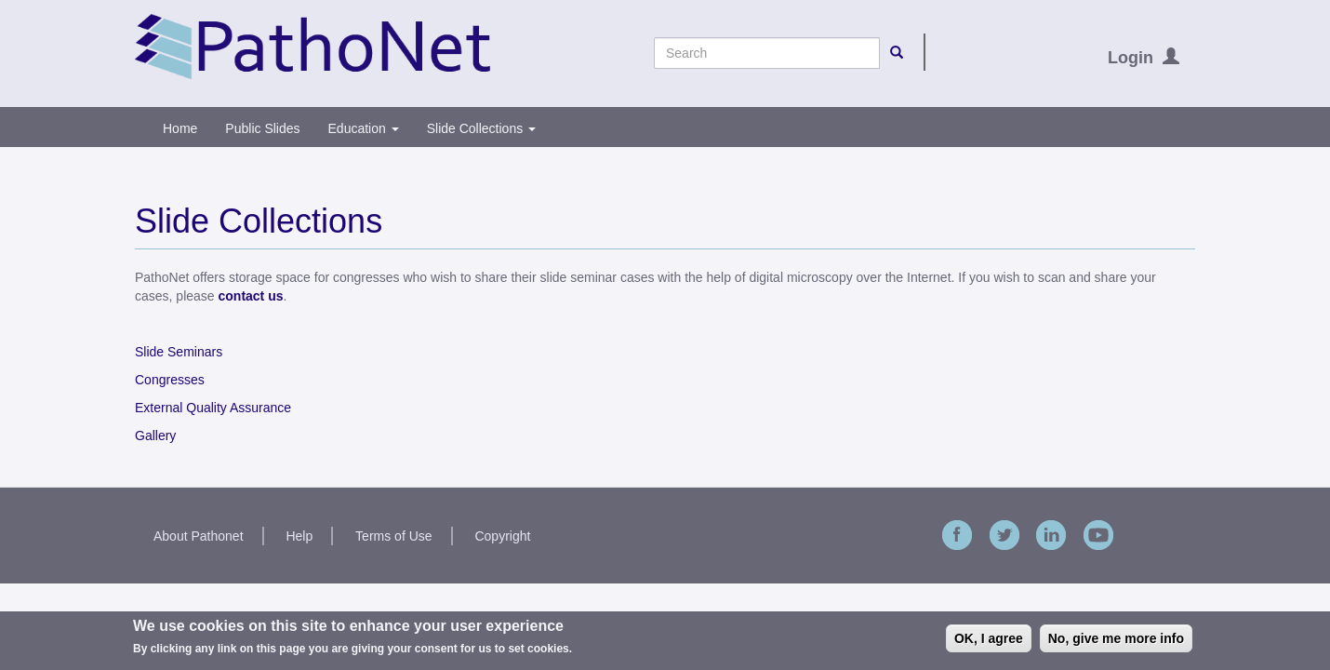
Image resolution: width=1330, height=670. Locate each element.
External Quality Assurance (213, 407)
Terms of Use (393, 536)
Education (363, 128)
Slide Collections (481, 128)
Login (1130, 57)
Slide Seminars (178, 351)
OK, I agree (988, 638)
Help (299, 536)
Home (180, 128)
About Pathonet (198, 536)
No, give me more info (1116, 638)
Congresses (170, 379)
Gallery (155, 435)
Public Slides (262, 128)
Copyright (502, 536)
